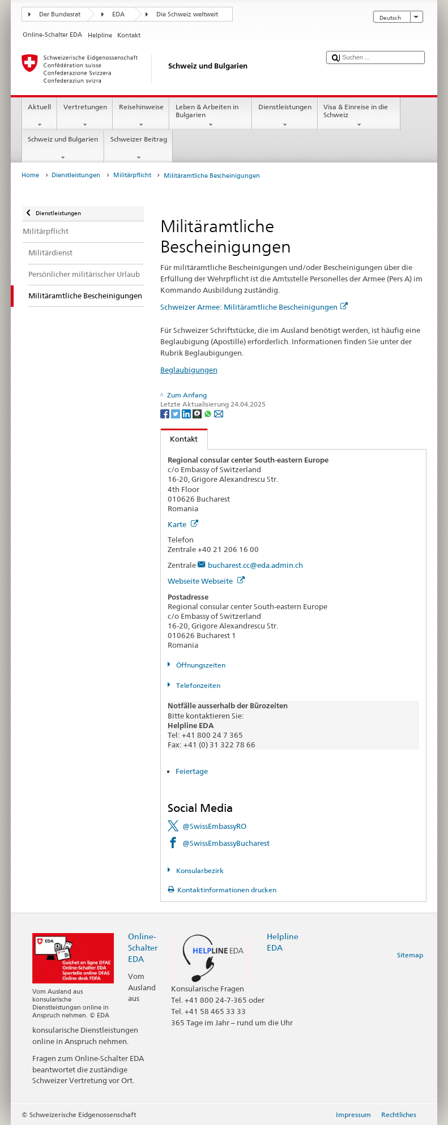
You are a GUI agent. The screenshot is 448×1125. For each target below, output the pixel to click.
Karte (183, 524)
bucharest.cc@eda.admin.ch (255, 565)
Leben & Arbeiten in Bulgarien (210, 116)
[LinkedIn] (187, 413)
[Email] (218, 413)
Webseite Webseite (206, 580)
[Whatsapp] (208, 413)
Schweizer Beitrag (138, 148)
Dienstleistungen (285, 116)
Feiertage (192, 771)
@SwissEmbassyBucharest (226, 843)
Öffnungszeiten (199, 665)
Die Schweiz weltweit (187, 14)
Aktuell (40, 116)
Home (30, 175)
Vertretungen (85, 116)
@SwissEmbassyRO (214, 826)
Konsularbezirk (199, 870)
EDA (118, 14)
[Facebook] (165, 413)
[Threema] (198, 413)
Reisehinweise (141, 116)
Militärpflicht (132, 175)
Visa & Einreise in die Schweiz (359, 116)
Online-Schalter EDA (142, 947)
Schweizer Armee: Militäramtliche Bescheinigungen (254, 306)
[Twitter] (176, 413)
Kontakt (179, 438)
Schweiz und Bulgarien (63, 148)
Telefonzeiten (197, 685)
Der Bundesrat (59, 14)
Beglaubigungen (188, 369)
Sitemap (410, 955)
